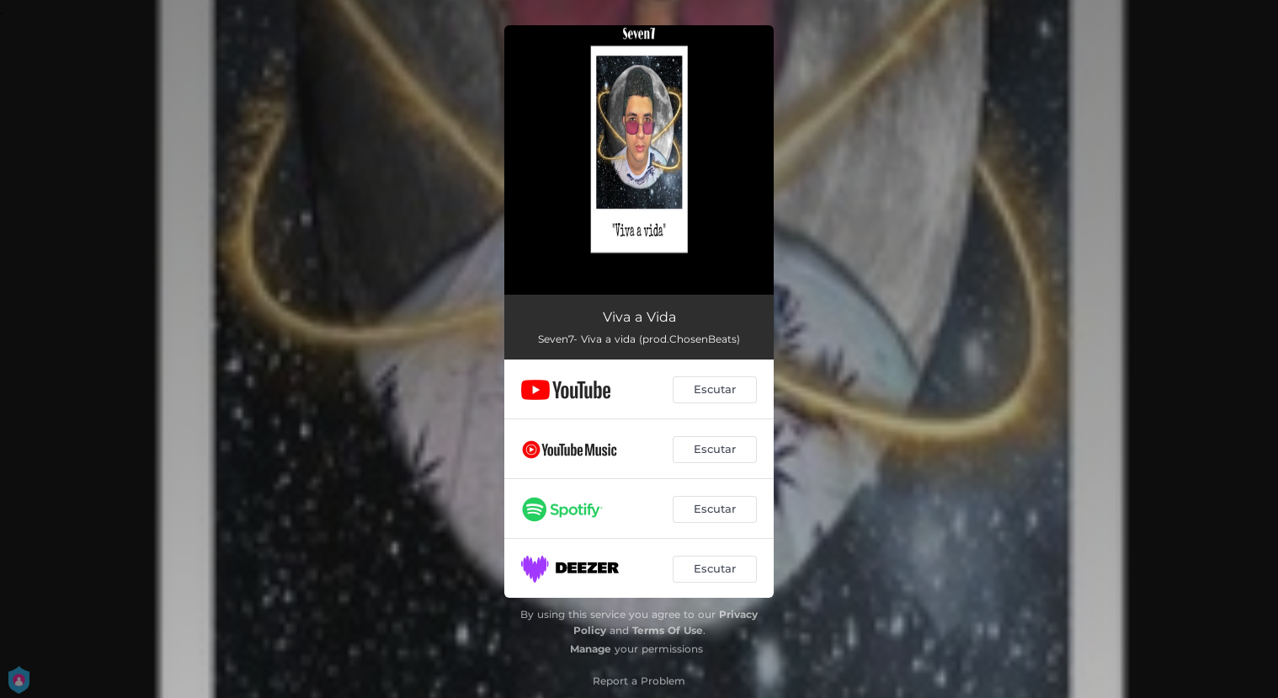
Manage (590, 648)
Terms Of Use (667, 630)
